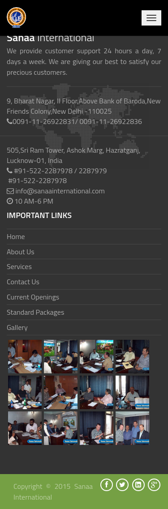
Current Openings (33, 296)
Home (16, 236)
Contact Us (23, 281)
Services (19, 266)
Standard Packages (35, 312)
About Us (20, 251)
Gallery (17, 327)
